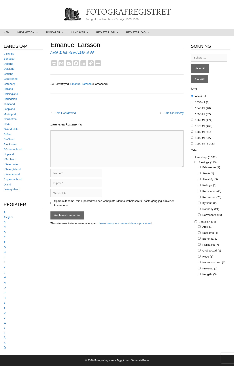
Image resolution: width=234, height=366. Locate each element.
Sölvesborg (212, 215)
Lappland (9, 108)
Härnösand (70, 52)
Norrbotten (10, 119)
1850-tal (203, 114)
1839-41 (202, 102)
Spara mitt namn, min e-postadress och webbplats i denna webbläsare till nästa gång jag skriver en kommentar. (114, 203)
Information (29, 32)
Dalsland (9, 68)
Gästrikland (11, 78)
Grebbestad (211, 251)
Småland (9, 139)
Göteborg (9, 83)
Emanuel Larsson (81, 83)
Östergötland (11, 189)
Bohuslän (9, 58)
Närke (7, 124)
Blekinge (9, 53)
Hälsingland (11, 93)
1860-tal (203, 120)
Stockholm (10, 144)
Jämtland (9, 104)
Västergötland (12, 169)
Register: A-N (109, 32)
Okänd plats (11, 129)
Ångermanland (13, 179)
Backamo (210, 233)
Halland (8, 88)
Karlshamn (211, 191)
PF (92, 52)
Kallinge (209, 185)
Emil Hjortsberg (174, 113)
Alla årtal (200, 96)
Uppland (9, 154)
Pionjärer (57, 32)
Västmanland (12, 174)
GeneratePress (140, 360)
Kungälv (209, 274)
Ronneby (210, 209)
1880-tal (83, 52)
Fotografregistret (128, 12)
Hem (6, 32)
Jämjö (208, 173)
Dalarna (8, 63)
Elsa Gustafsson (65, 113)
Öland (7, 184)
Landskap (82, 32)
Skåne (8, 134)
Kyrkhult (209, 203)
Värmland (9, 159)
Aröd (207, 227)
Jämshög (210, 179)
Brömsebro (211, 167)
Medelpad (10, 114)
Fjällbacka (210, 245)
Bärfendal (210, 239)
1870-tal (203, 126)
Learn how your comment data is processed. (126, 223)
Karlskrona (211, 197)
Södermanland (13, 149)
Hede (207, 257)
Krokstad (210, 268)
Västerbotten (11, 164)
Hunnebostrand (213, 262)
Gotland (8, 73)
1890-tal (203, 138)
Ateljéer (8, 217)
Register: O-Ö (139, 32)
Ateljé (54, 52)
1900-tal (205, 144)
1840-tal (203, 108)
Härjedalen (10, 98)
